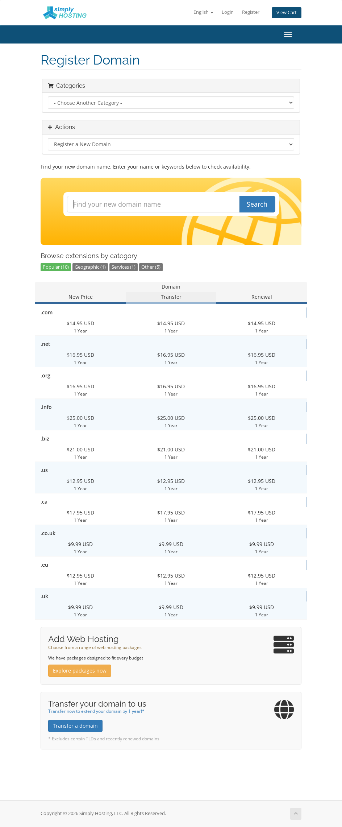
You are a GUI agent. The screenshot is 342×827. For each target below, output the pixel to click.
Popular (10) (56, 267)
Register (250, 12)
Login (228, 12)
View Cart (286, 12)
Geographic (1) (90, 267)
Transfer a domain (75, 725)
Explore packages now (80, 670)
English (203, 12)
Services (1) (123, 267)
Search (257, 204)
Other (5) (150, 267)
